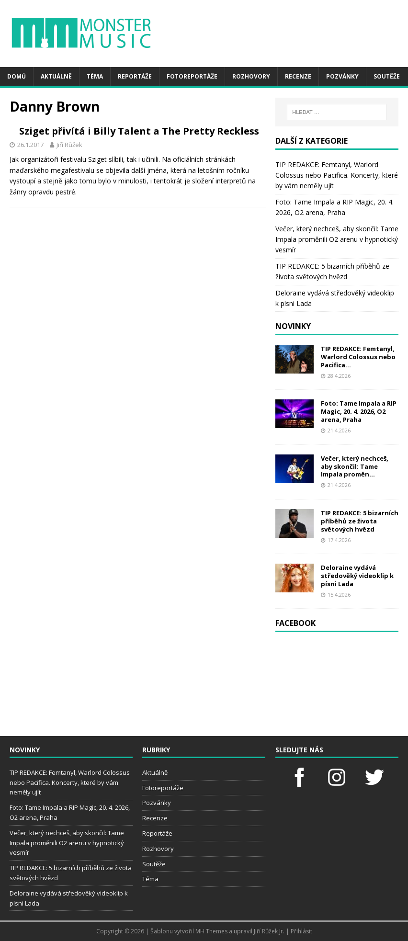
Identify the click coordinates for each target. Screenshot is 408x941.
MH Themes (211, 931)
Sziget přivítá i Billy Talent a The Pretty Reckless (197, 137)
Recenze (298, 76)
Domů (16, 76)
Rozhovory (251, 76)
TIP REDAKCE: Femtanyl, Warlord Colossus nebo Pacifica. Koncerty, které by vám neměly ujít (336, 175)
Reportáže (135, 76)
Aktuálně (56, 76)
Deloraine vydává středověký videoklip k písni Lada (357, 575)
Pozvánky (342, 76)
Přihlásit (301, 931)
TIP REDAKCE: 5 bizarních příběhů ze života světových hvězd (359, 521)
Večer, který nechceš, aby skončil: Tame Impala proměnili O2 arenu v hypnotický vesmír (336, 239)
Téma (95, 76)
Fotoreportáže (192, 76)
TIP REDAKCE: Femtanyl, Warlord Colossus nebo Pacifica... (358, 356)
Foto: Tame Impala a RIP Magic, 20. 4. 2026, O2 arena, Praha (359, 411)
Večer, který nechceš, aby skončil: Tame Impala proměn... (354, 466)
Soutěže (387, 76)
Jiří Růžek (191, 157)
